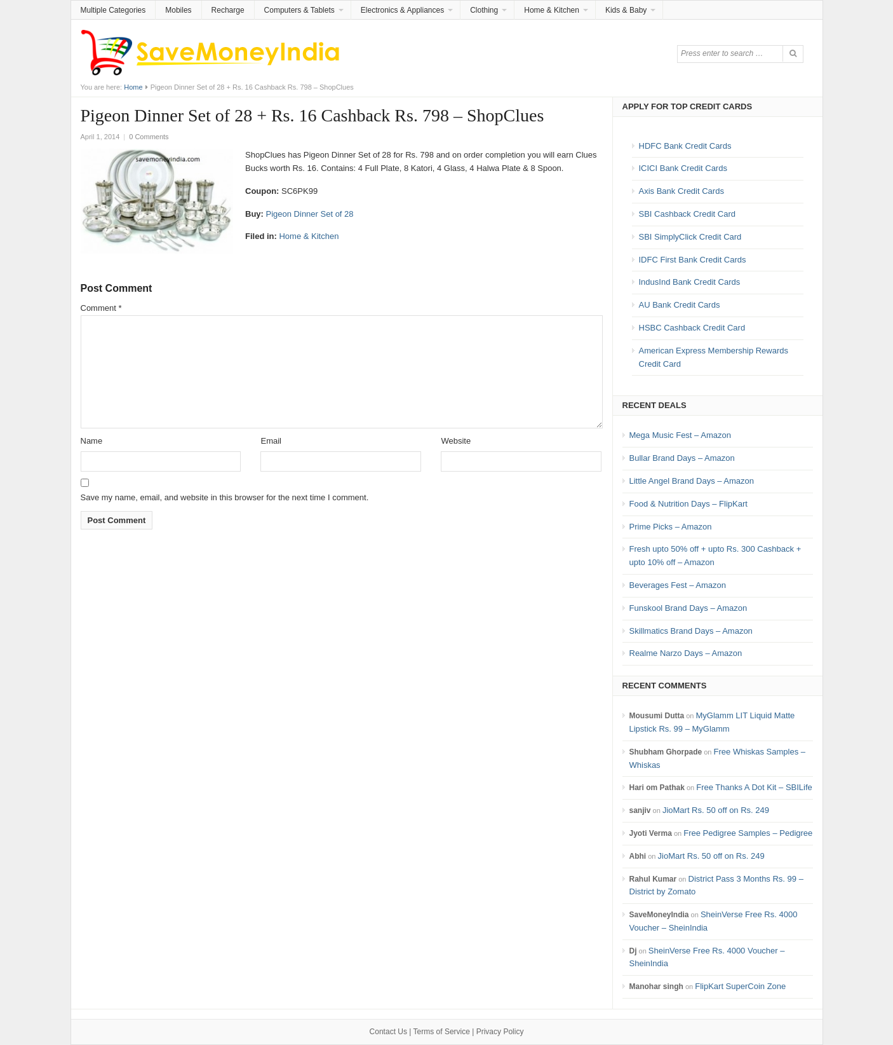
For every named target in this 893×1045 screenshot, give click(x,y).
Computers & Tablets (299, 10)
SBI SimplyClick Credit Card (690, 237)
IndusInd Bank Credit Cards (690, 282)
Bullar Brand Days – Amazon (682, 458)
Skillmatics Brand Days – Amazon (691, 631)
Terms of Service (441, 1031)
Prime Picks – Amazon (670, 526)
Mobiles (178, 10)
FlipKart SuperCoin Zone (740, 986)
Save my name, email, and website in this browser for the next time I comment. (225, 497)
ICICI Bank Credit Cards (683, 168)
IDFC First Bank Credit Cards (692, 259)
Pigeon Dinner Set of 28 (310, 214)
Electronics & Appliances (402, 10)
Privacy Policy (500, 1031)
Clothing (484, 10)
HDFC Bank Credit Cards (685, 146)
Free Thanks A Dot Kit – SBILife (754, 787)
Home (133, 87)
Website (456, 441)
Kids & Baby (626, 10)
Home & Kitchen (551, 10)
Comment (101, 308)
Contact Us (388, 1031)
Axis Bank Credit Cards (681, 191)
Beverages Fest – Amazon (677, 585)
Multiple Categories (113, 10)
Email (270, 441)
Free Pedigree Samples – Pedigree (747, 833)
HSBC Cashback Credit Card (692, 327)
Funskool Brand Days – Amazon (688, 608)
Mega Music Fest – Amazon (680, 435)
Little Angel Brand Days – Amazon (692, 481)
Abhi (638, 856)
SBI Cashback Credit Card (687, 214)
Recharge (228, 10)
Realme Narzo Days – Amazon (685, 653)
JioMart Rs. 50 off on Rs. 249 (715, 810)
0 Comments (148, 136)
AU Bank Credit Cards (679, 305)
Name (92, 441)
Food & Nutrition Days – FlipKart (688, 504)
